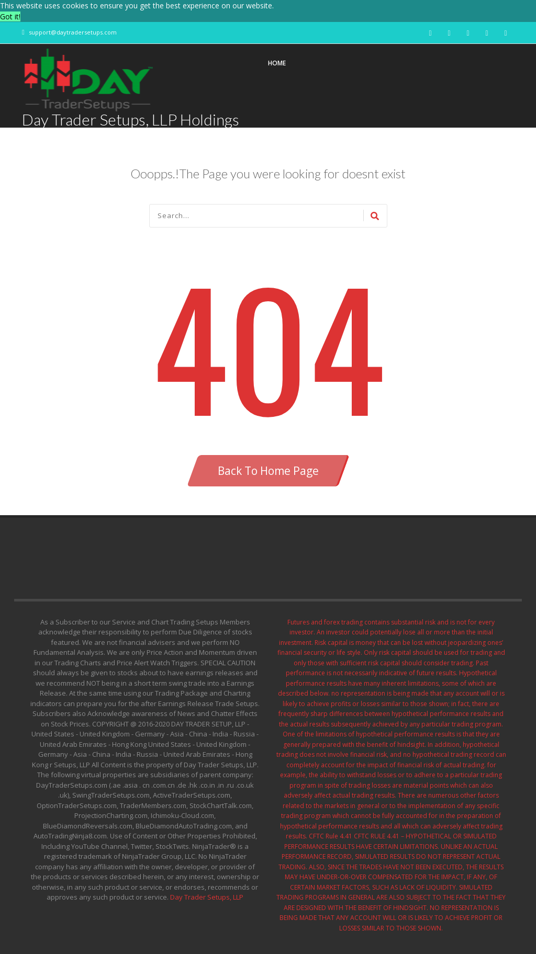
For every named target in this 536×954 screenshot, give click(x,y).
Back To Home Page (268, 470)
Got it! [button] (10, 16)
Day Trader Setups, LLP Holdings (130, 119)
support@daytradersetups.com (73, 32)
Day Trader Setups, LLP (206, 897)
